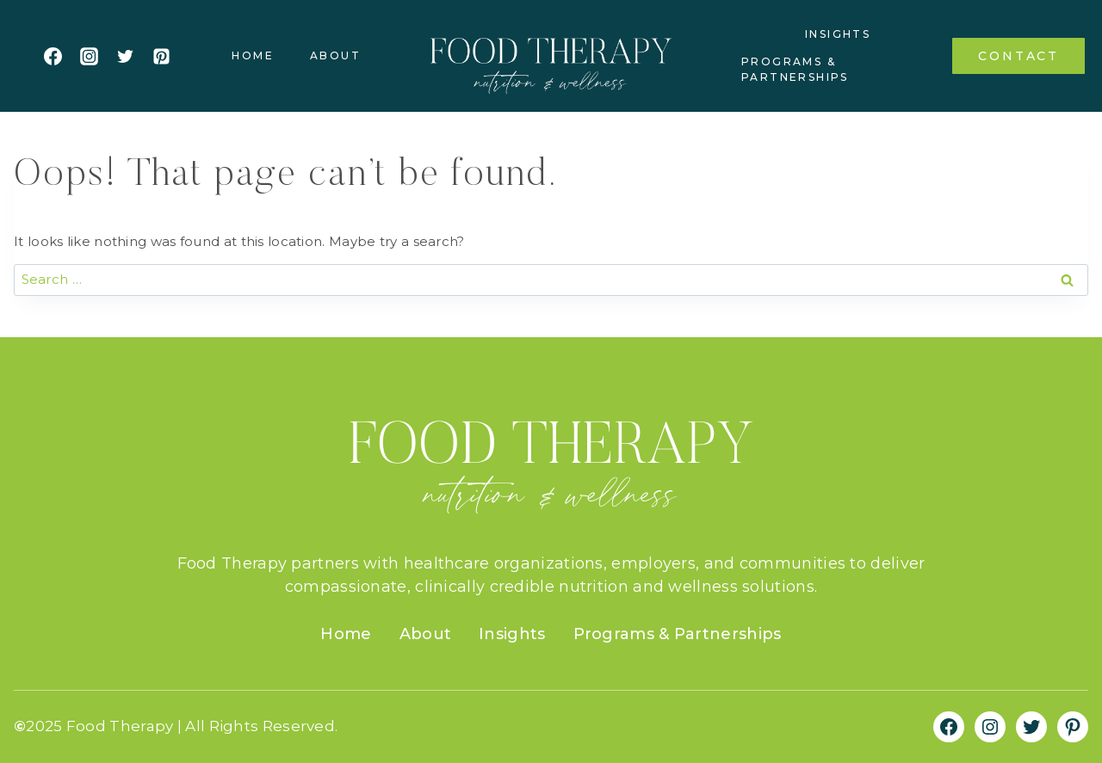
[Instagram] (89, 56)
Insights (837, 34)
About (335, 55)
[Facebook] (52, 56)
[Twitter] (125, 56)
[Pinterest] (161, 56)
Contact (1018, 56)
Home (253, 55)
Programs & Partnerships (795, 69)
